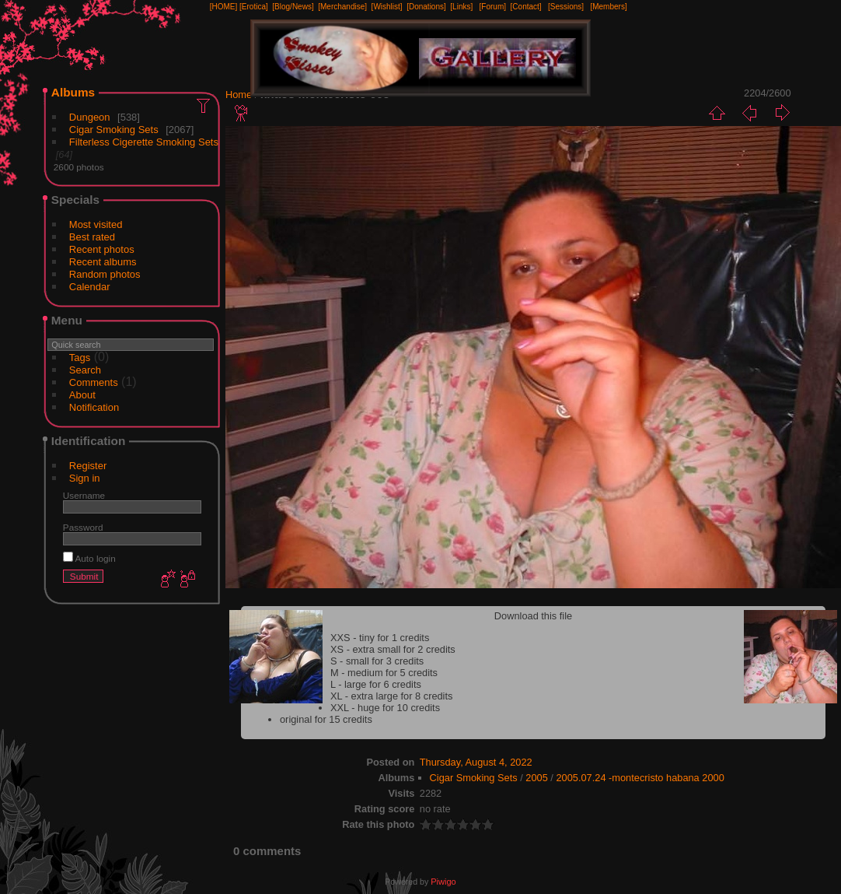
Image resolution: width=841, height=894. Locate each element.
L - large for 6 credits (375, 684)
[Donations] (426, 6)
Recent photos (101, 249)
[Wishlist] (387, 6)
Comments (93, 382)
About (82, 395)
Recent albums (103, 262)
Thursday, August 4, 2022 (476, 762)
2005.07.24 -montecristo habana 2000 (640, 778)
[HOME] (224, 6)
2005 (536, 778)
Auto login (89, 558)
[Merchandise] (342, 6)
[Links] (461, 6)
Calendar (89, 287)
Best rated (92, 237)
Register (87, 466)
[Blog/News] (292, 6)
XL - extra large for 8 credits (391, 696)
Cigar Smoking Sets (114, 129)
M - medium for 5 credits (384, 672)
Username (84, 495)
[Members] (608, 6)
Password (83, 527)
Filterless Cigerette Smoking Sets (143, 142)
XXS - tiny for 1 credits (379, 637)
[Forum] (493, 6)
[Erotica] (253, 6)
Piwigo (443, 881)
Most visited (96, 224)
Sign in (84, 478)
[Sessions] (566, 6)
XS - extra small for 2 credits (392, 649)
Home (238, 94)
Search (85, 370)
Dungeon (89, 117)
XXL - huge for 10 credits (385, 707)
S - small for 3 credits (377, 661)
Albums (73, 92)
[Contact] (526, 6)
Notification (94, 407)
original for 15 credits (326, 719)
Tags (79, 357)
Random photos (105, 274)
